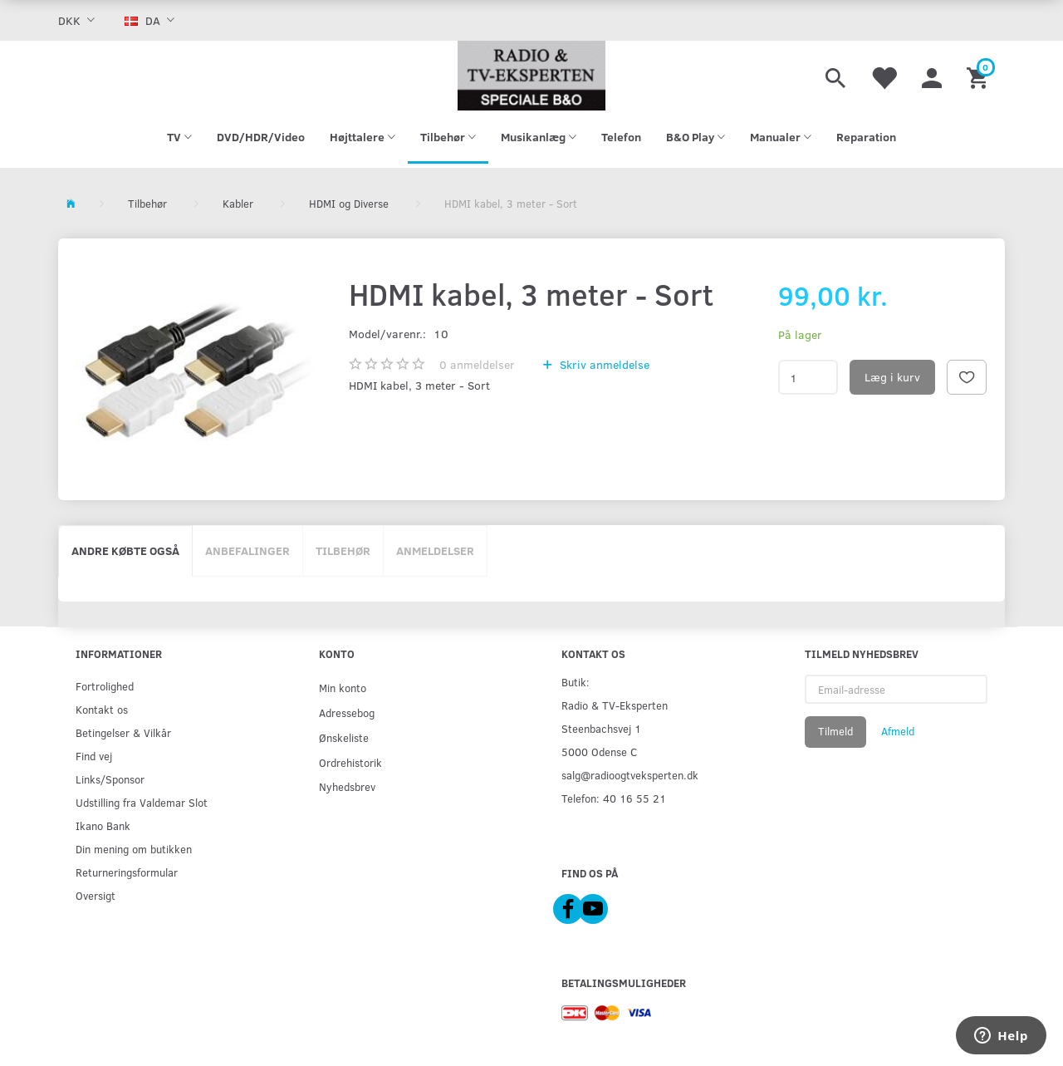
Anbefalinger (247, 550)
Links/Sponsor (110, 779)
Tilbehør (343, 550)
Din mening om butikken (134, 849)
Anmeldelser (435, 550)
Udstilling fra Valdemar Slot (142, 802)
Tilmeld (835, 731)
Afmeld (897, 731)
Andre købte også (125, 550)
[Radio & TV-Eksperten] (531, 76)
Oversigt (95, 895)
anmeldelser (477, 364)
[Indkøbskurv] (979, 76)
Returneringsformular (127, 872)
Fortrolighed (105, 686)
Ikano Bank (103, 825)
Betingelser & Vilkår (123, 732)
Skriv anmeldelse (602, 364)
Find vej (94, 756)
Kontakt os (102, 709)
